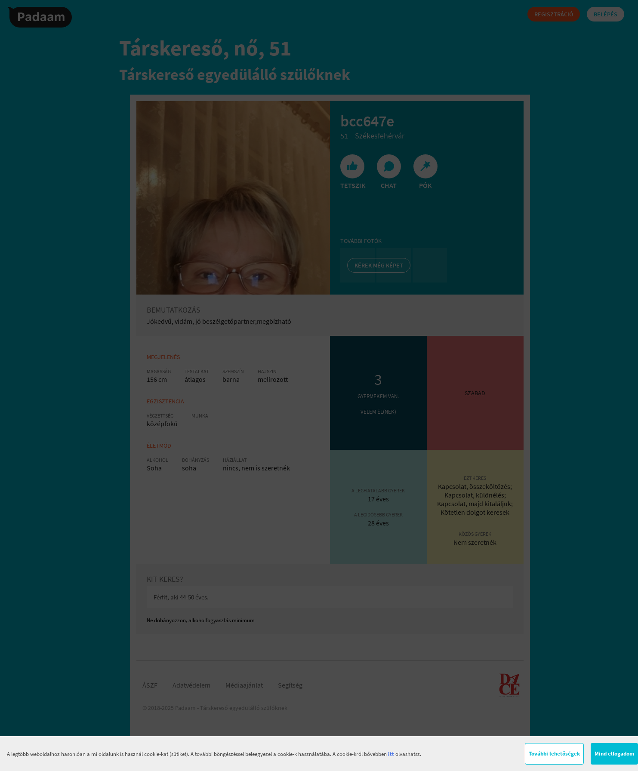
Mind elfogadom (614, 753)
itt (391, 754)
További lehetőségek (554, 753)
